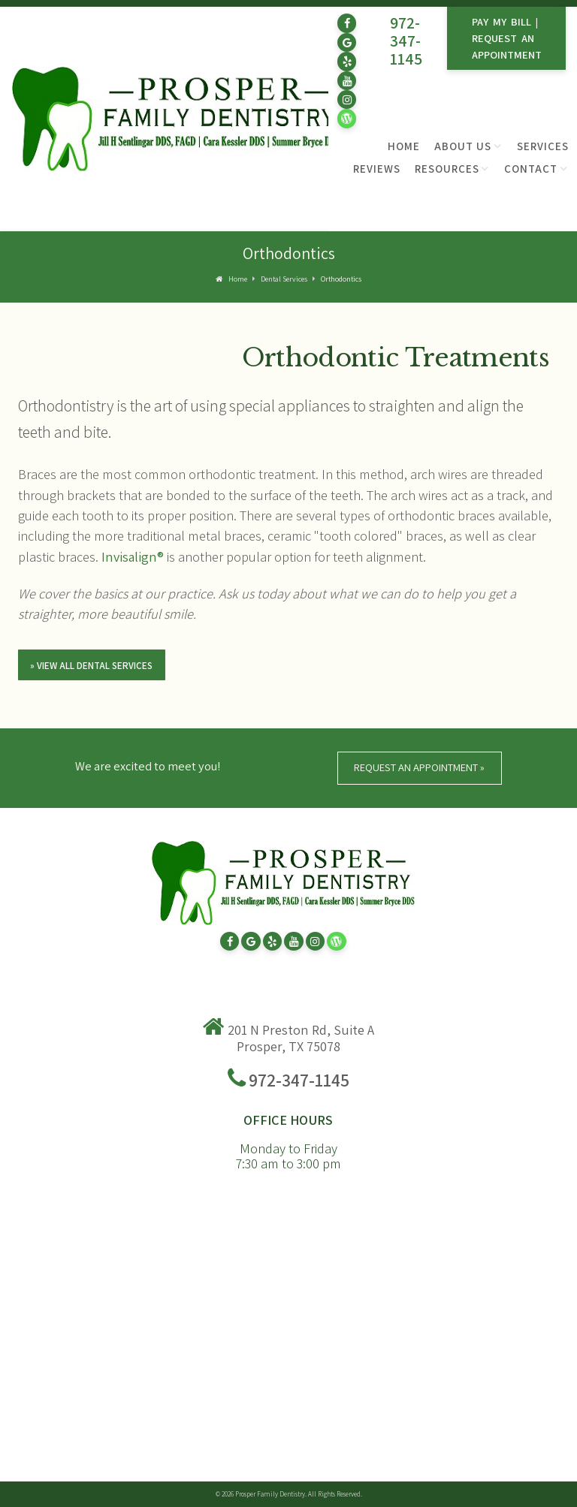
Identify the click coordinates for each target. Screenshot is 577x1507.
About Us (462, 146)
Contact (530, 168)
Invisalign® (132, 556)
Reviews (376, 168)
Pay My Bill (501, 21)
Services (543, 146)
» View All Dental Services (91, 665)
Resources (447, 168)
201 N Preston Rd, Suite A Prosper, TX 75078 (301, 1037)
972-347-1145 (406, 40)
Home (404, 146)
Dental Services (284, 279)
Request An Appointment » (419, 767)
